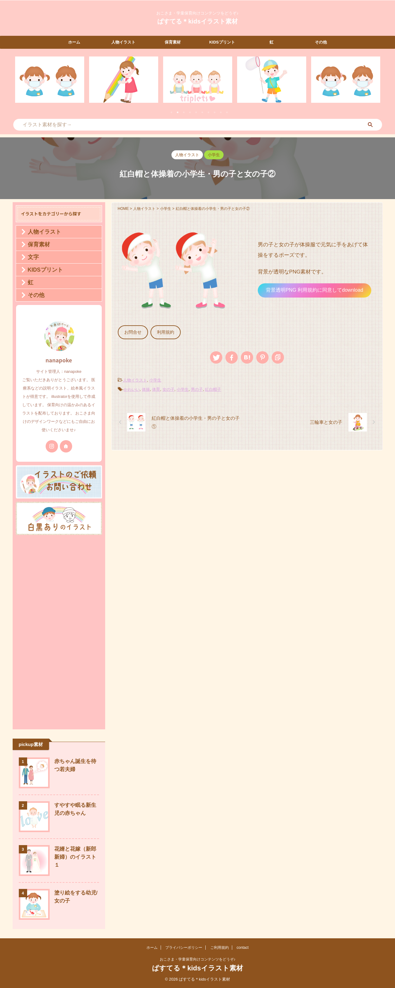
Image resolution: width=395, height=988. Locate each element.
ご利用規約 (219, 947)
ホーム (74, 42)
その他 (321, 42)
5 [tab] (196, 112)
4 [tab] (190, 112)
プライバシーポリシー (183, 947)
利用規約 (162, 331)
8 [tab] (215, 112)
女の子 (169, 386)
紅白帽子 (213, 386)
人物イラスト (123, 42)
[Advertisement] (59, 630)
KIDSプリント (222, 42)
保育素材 (173, 42)
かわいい (132, 386)
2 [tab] (178, 112)
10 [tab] (227, 112)
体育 (156, 386)
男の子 (197, 386)
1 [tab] (171, 112)
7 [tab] (208, 112)
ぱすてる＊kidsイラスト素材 (197, 21)
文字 (31, 257)
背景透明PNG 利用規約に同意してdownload (314, 290)
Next (374, 83)
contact (243, 947)
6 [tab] (202, 112)
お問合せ (132, 331)
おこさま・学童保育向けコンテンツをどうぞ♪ (198, 959)
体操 (146, 386)
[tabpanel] (49, 79)
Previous (21, 83)
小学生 (155, 378)
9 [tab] (221, 112)
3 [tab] (184, 112)
